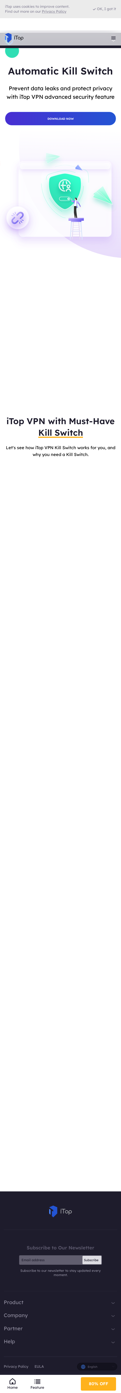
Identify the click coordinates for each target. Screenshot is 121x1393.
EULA (39, 1366)
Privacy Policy (16, 1366)
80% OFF (98, 1383)
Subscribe (91, 1260)
